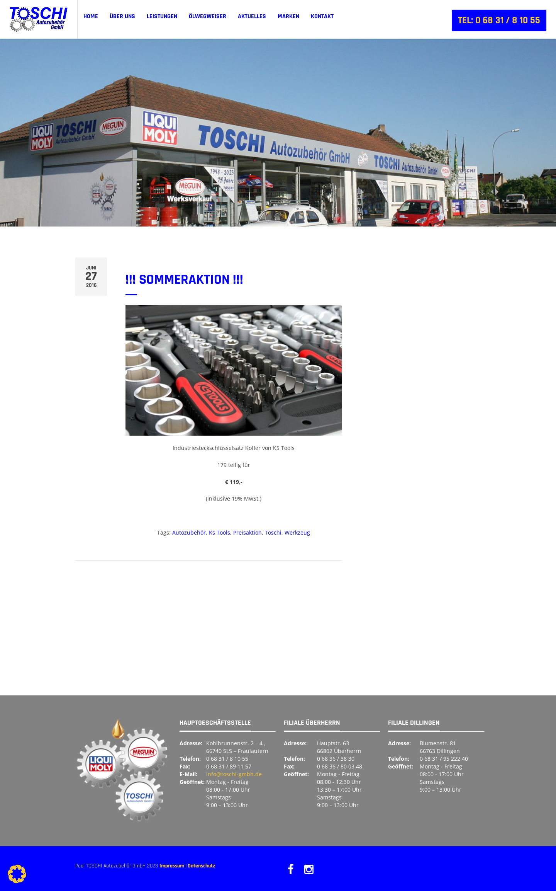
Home (90, 16)
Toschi (273, 532)
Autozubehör (189, 532)
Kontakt (322, 16)
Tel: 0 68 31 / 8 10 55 (499, 20)
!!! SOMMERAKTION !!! (184, 279)
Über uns (122, 16)
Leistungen (162, 16)
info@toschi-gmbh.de (234, 774)
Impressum (171, 865)
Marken (288, 16)
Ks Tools (219, 532)
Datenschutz (201, 865)
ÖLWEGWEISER (207, 16)
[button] (17, 874)
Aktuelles (252, 16)
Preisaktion (247, 532)
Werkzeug (297, 532)
